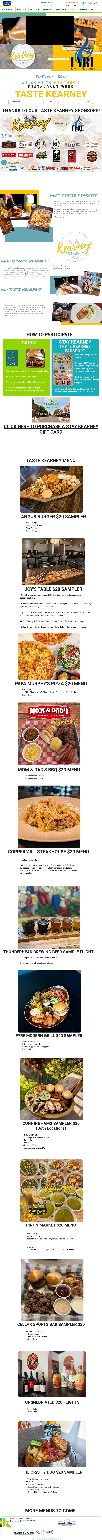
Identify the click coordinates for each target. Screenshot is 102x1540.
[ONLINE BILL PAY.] (70, 5)
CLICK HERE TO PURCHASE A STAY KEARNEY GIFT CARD (51, 429)
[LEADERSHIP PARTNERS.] (71, 2)
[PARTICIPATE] (15, 102)
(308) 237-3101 (18, 1521)
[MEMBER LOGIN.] (47, 5)
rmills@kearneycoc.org (62, 268)
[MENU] (51, 102)
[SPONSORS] (85, 102)
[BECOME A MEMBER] (24, 1533)
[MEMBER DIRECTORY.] (47, 2)
